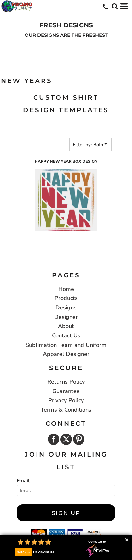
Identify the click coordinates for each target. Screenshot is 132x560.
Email (23, 480)
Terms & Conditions (66, 409)
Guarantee (66, 391)
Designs (66, 307)
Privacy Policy (66, 400)
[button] (115, 6)
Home (66, 289)
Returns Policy (66, 381)
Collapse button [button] (126, 540)
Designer (66, 317)
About (66, 326)
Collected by (98, 548)
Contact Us (66, 335)
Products (66, 298)
